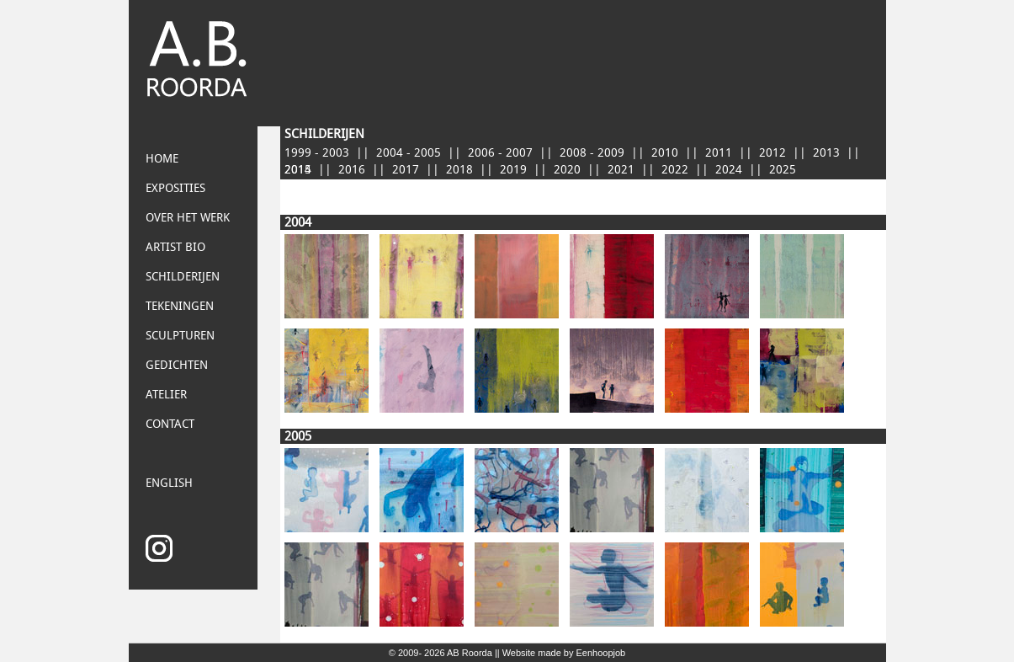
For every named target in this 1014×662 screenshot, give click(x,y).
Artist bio (175, 247)
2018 (459, 170)
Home (162, 159)
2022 (674, 170)
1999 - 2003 (316, 153)
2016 (351, 170)
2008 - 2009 (592, 153)
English (169, 483)
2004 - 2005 (408, 153)
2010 (664, 153)
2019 (513, 170)
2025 (782, 170)
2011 (718, 153)
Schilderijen (183, 277)
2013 (826, 153)
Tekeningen (180, 306)
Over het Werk (188, 218)
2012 (772, 153)
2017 (405, 170)
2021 (621, 170)
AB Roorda (469, 653)
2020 (567, 170)
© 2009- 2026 (418, 653)
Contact (170, 424)
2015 (297, 170)
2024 (728, 170)
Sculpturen (180, 335)
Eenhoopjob (601, 653)
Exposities (175, 188)
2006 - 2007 (500, 153)
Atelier (166, 394)
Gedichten (177, 365)
